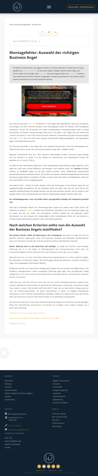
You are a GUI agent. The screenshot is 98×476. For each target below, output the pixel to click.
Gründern (73, 74)
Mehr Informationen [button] (49, 102)
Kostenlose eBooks (59, 414)
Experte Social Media (12, 444)
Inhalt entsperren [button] (49, 106)
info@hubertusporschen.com (18, 430)
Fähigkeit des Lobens (17, 323)
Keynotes (42, 74)
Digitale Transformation (61, 381)
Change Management (60, 390)
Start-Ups (32, 124)
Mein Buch (56, 420)
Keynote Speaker (11, 390)
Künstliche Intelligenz (60, 403)
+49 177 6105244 (14, 426)
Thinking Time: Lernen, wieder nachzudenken (27, 313)
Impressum (52, 470)
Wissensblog (56, 426)
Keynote (8, 396)
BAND (20, 138)
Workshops (9, 381)
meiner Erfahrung (30, 71)
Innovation (56, 384)
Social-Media (57, 387)
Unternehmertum (59, 396)
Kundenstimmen (58, 423)
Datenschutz (41, 470)
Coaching (8, 387)
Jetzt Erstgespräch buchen (17, 414)
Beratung (8, 384)
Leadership (57, 393)
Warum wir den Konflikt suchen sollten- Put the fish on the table (34, 318)
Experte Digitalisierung (13, 441)
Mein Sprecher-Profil (59, 417)
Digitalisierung (58, 399)
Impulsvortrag (10, 399)
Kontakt (7, 447)
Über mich (8, 438)
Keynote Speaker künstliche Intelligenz (19, 393)
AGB (60, 470)
